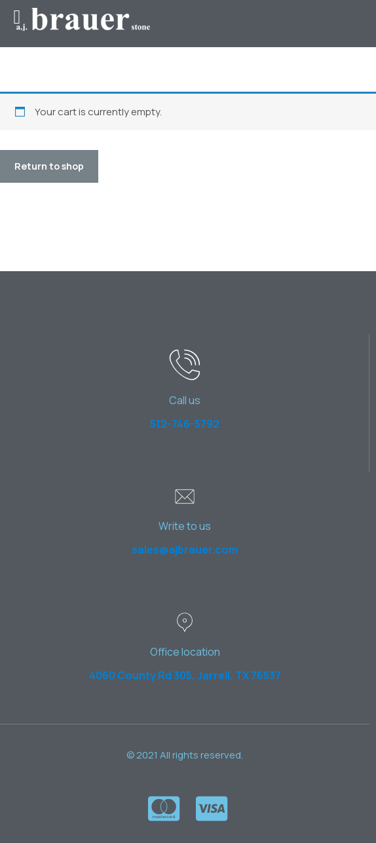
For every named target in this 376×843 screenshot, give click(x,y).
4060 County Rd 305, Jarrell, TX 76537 (185, 675)
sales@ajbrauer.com (185, 549)
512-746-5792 (184, 424)
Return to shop (49, 166)
